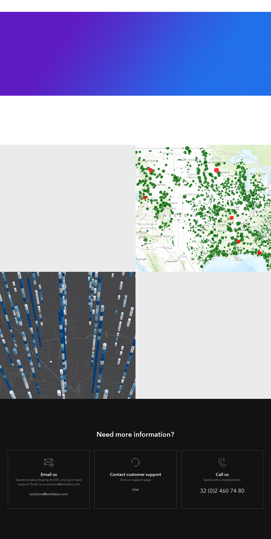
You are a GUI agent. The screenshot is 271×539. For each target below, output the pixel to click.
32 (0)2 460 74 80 (222, 490)
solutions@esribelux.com (49, 494)
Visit (135, 490)
